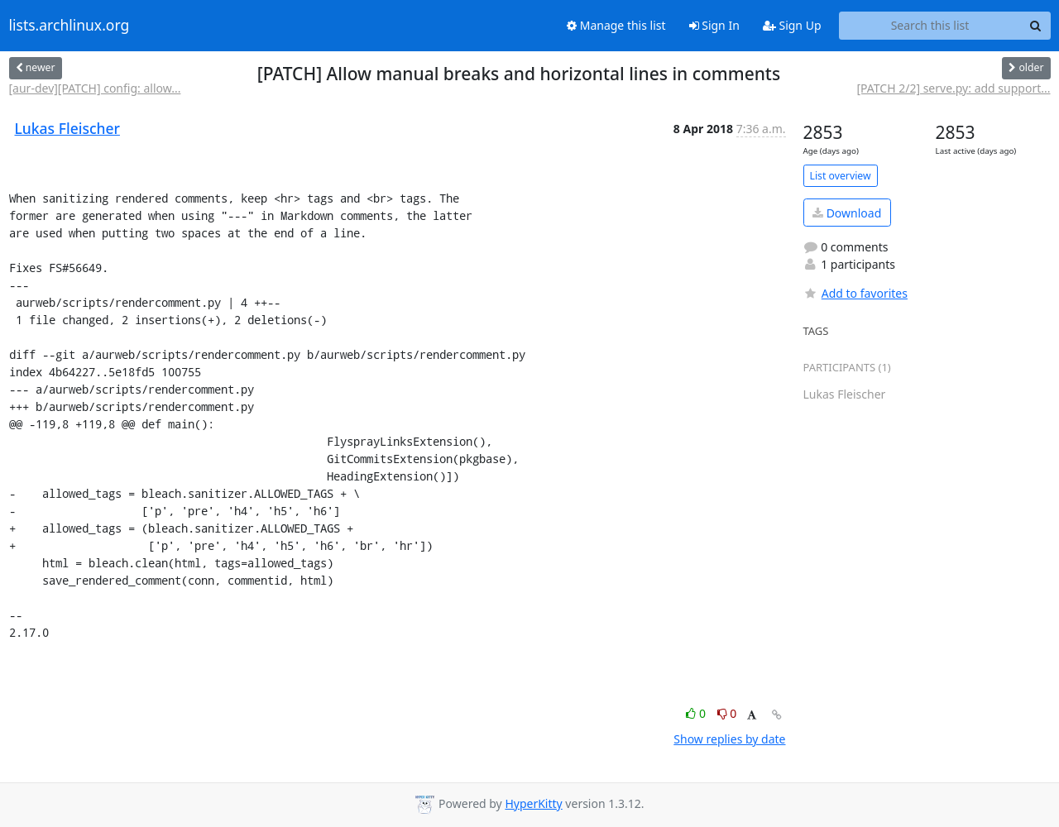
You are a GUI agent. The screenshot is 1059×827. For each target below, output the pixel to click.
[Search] (1036, 26)
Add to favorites (855, 293)
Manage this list (616, 25)
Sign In (714, 25)
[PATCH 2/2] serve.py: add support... (953, 88)
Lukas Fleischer (67, 128)
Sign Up (792, 25)
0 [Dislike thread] (727, 713)
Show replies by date (729, 739)
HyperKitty (533, 803)
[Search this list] (930, 26)
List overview (840, 176)
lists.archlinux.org (69, 26)
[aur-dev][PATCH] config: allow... (95, 88)
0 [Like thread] (697, 713)
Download (846, 213)
